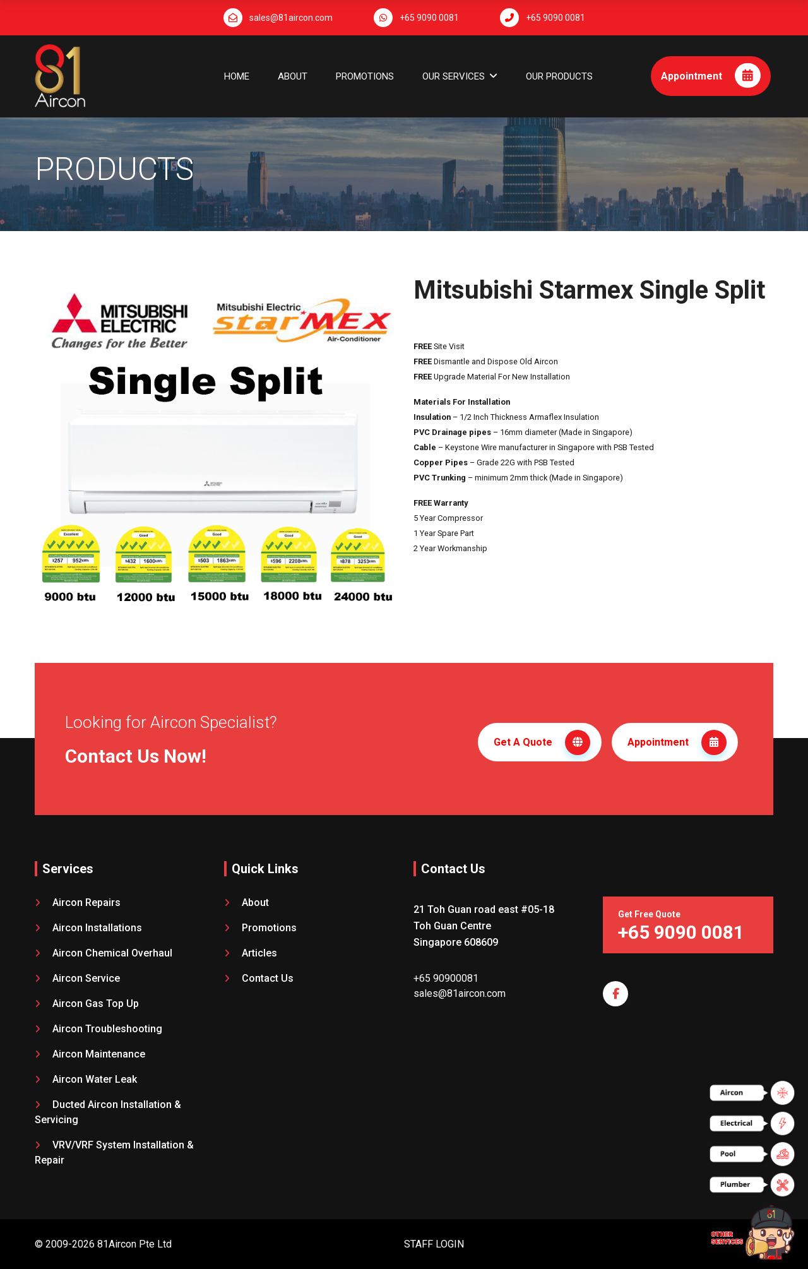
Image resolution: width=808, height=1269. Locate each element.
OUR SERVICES (453, 76)
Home (236, 76)
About (292, 76)
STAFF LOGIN (434, 1241)
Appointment (711, 75)
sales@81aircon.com (291, 18)
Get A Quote (542, 741)
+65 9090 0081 (429, 18)
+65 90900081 (445, 975)
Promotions (365, 76)
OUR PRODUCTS (559, 76)
